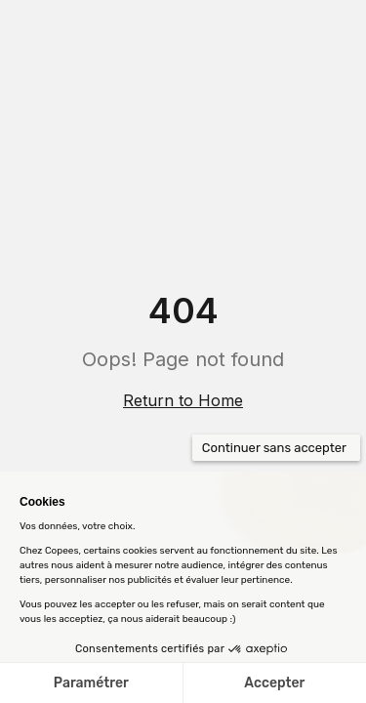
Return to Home (183, 400)
